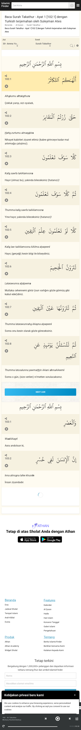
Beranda (8, 25)
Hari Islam (48, 618)
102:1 (8, 79)
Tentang (49, 637)
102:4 (8, 193)
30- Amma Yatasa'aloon (11, 43)
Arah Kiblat (10, 617)
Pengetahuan (50, 630)
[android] (51, 539)
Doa (6, 605)
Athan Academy (12, 646)
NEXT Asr (40, 392)
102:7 (8, 307)
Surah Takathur (33, 25)
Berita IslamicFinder (53, 642)
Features (49, 600)
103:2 (8, 458)
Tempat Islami (11, 613)
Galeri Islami (49, 626)
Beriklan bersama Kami (54, 646)
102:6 (8, 266)
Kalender (48, 605)
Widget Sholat (11, 650)
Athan (7, 642)
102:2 (8, 115)
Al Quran (19, 25)
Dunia (7, 622)
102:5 (8, 229)
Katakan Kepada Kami (54, 650)
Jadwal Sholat (11, 609)
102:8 (8, 343)
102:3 (8, 156)
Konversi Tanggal (51, 622)
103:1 (8, 421)
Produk (9, 637)
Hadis (46, 613)
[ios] (28, 539)
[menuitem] (11, 44)
